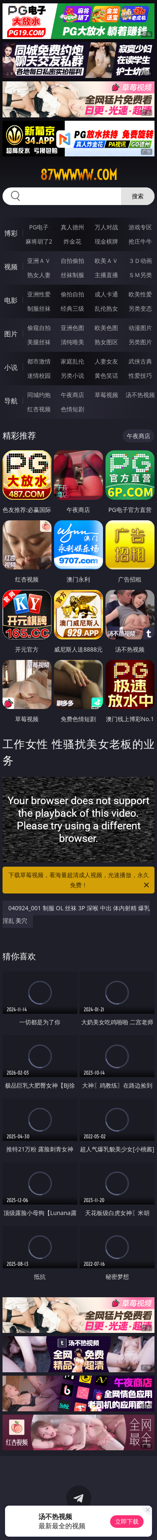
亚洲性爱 (39, 294)
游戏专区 (140, 227)
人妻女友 (106, 361)
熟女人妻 (39, 275)
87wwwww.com (78, 174)
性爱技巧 (140, 375)
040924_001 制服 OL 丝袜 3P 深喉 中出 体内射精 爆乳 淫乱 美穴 (76, 914)
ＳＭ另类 (140, 275)
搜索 (138, 196)
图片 (11, 333)
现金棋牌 (106, 241)
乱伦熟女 (106, 308)
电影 (11, 300)
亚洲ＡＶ (39, 261)
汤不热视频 (140, 395)
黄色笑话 (106, 375)
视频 (11, 266)
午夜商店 (72, 395)
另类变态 (140, 308)
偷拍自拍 (72, 294)
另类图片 (140, 342)
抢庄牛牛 (140, 241)
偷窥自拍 (39, 328)
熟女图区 (106, 342)
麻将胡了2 (39, 241)
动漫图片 (140, 328)
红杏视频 (39, 409)
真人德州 (72, 227)
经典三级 (72, 308)
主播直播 (106, 275)
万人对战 (106, 227)
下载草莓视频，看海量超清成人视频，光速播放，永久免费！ (79, 880)
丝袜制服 (72, 275)
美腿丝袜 (39, 342)
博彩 (11, 233)
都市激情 (39, 361)
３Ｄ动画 (140, 261)
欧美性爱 (140, 294)
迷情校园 (39, 375)
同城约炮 (39, 395)
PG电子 (39, 227)
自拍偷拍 (72, 261)
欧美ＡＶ (106, 261)
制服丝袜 (39, 308)
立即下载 (127, 1521)
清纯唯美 (72, 342)
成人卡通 (106, 294)
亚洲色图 (72, 328)
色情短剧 (72, 409)
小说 (11, 367)
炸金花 (72, 241)
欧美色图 (106, 328)
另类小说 (72, 375)
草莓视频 (106, 395)
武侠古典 (140, 361)
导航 (11, 400)
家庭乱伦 (72, 361)
